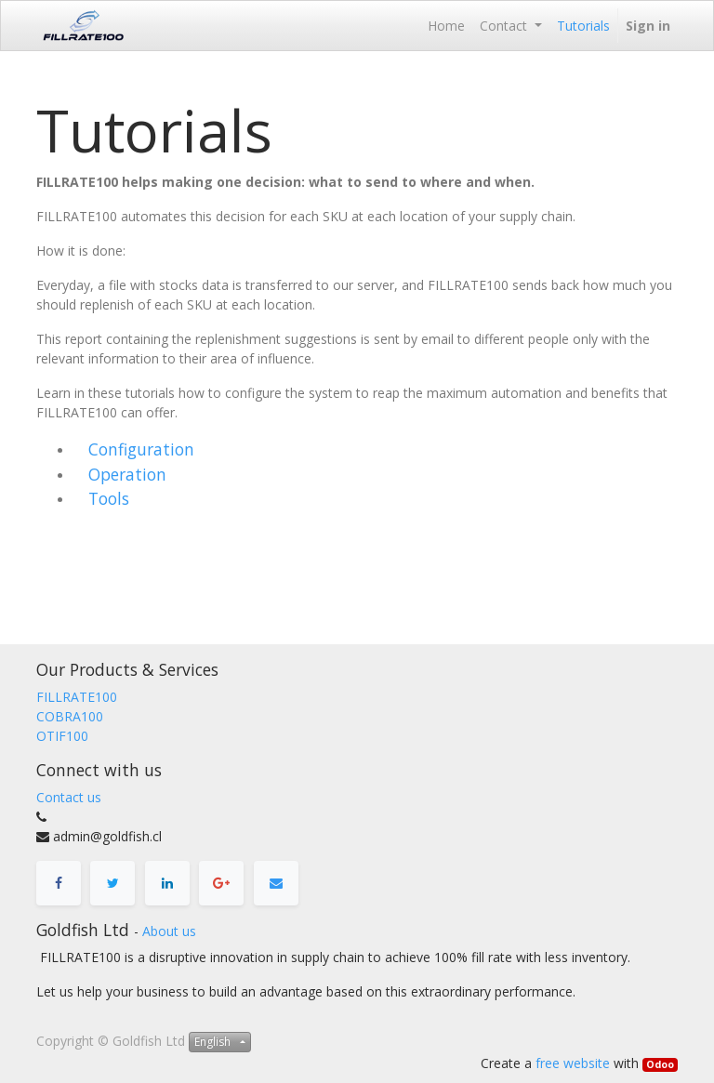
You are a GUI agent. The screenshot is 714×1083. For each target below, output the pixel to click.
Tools (108, 498)
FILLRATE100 (76, 697)
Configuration (141, 449)
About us (169, 931)
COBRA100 (69, 716)
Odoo (660, 1064)
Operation (127, 474)
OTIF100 (62, 736)
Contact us (68, 797)
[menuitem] (446, 25)
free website (573, 1063)
